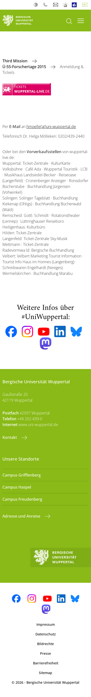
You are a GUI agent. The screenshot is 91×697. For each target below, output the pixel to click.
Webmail (56, 5)
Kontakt (10, 437)
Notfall (66, 5)
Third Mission (15, 61)
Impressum (45, 624)
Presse (45, 653)
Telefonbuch (46, 5)
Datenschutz (45, 634)
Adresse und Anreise (21, 516)
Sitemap (45, 672)
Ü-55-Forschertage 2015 (24, 66)
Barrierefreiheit (45, 663)
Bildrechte (45, 643)
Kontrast (37, 5)
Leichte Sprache (75, 5)
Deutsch (86, 5)
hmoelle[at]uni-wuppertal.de (51, 126)
